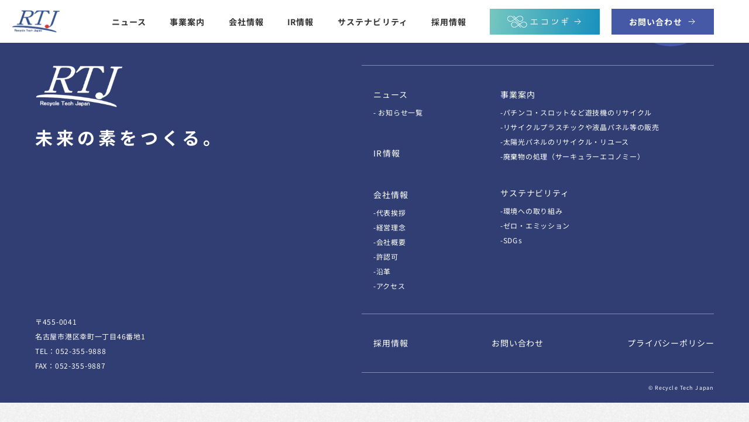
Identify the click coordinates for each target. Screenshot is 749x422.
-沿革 (382, 271)
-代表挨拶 (389, 212)
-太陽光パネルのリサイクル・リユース (564, 142)
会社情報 (246, 21)
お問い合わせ (518, 343)
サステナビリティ (373, 21)
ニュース (129, 21)
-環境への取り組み (531, 211)
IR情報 (300, 21)
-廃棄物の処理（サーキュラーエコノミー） (572, 156)
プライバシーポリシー (670, 343)
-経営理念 (389, 227)
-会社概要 (389, 242)
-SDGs (511, 240)
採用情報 (448, 21)
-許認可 (385, 256)
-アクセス (389, 286)
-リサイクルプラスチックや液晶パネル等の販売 (579, 127)
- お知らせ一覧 (398, 112)
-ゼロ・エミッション (535, 225)
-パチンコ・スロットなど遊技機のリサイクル (576, 112)
